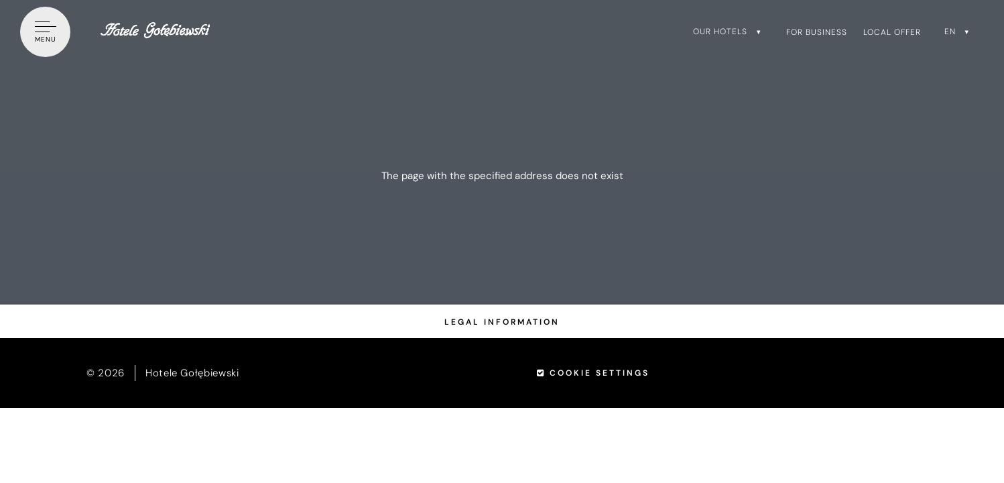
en (950, 31)
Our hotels (720, 31)
